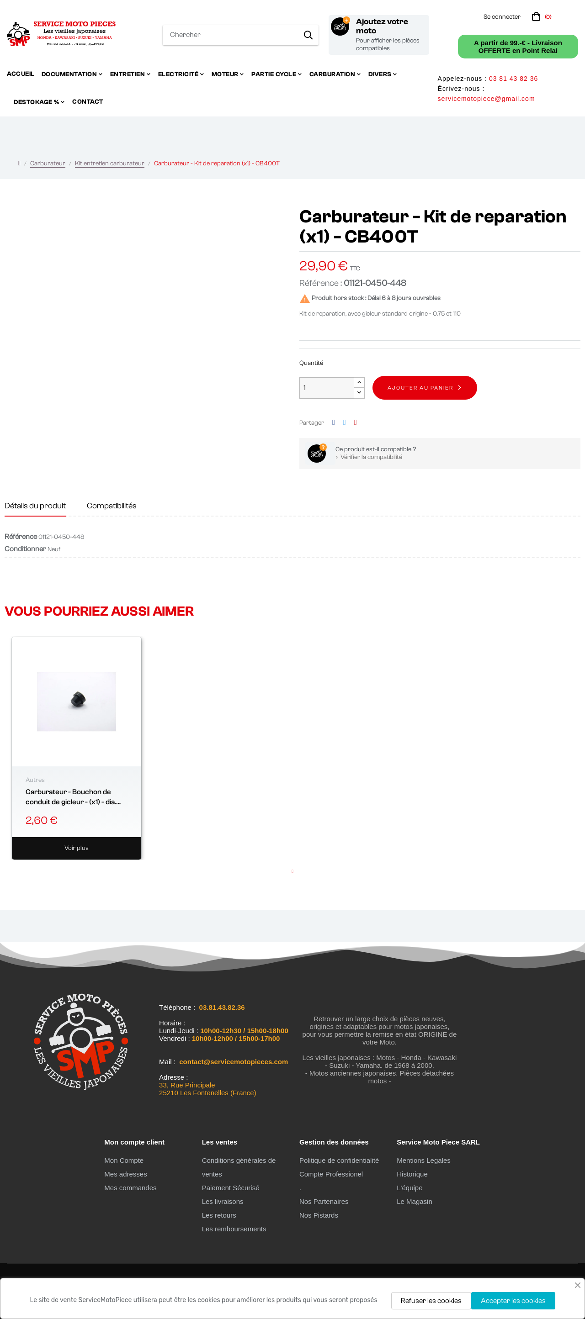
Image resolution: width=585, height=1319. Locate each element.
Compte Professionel (331, 1174)
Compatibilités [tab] (112, 506)
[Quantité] (326, 388)
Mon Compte (124, 1160)
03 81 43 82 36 (513, 78)
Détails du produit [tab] (35, 506)
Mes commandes (130, 1188)
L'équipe (409, 1188)
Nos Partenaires (324, 1201)
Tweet (344, 422)
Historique (412, 1174)
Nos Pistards (318, 1215)
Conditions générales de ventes (239, 1167)
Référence (21, 537)
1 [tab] (292, 871)
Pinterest (355, 422)
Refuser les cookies (431, 1301)
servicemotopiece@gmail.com (486, 98)
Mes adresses (125, 1174)
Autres (35, 780)
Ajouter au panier (420, 388)
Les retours (219, 1215)
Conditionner (25, 549)
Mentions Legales (424, 1160)
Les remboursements (234, 1229)
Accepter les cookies (513, 1301)
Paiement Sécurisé (231, 1188)
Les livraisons (223, 1201)
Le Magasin (414, 1201)
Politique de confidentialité (339, 1160)
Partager (333, 422)
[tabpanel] (77, 748)
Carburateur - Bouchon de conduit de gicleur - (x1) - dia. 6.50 (71, 797)
